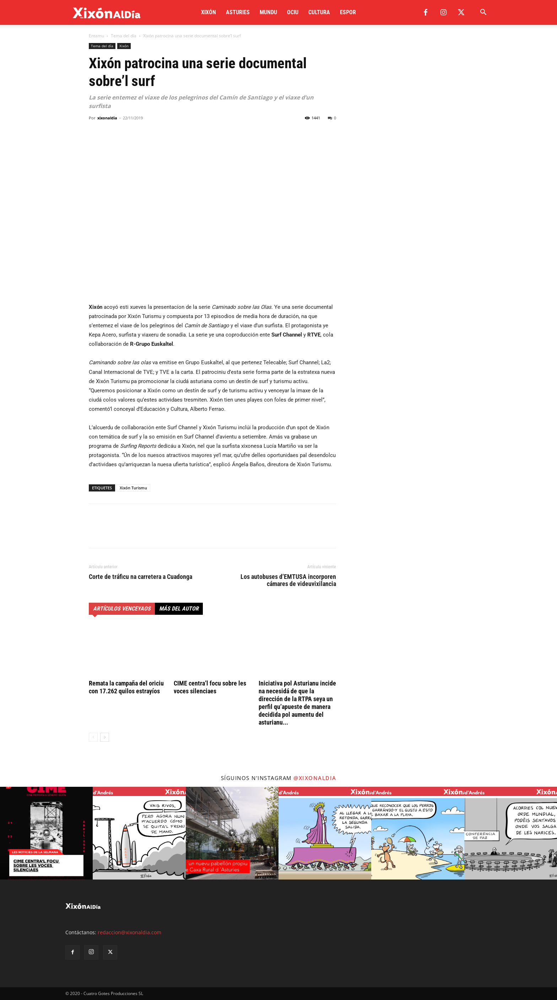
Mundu (268, 12)
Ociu (292, 12)
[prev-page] (93, 737)
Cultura (319, 12)
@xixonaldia (314, 777)
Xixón (208, 12)
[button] (483, 13)
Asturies (238, 12)
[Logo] (106, 12)
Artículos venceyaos (122, 608)
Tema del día (123, 36)
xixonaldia (107, 117)
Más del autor (179, 608)
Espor (348, 12)
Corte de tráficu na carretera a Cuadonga (140, 576)
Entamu (96, 36)
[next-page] (104, 737)
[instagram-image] (46, 833)
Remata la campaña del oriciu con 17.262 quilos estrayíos (126, 687)
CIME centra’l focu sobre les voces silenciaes (210, 687)
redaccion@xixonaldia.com (129, 932)
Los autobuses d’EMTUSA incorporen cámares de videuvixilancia (288, 580)
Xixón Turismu (133, 487)
